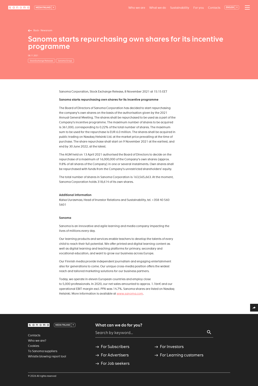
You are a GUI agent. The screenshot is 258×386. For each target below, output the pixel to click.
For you (198, 7)
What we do (157, 7)
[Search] (209, 332)
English (230, 7)
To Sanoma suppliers (42, 351)
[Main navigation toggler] (246, 7)
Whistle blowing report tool (47, 356)
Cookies (33, 346)
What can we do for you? (118, 325)
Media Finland (43, 7)
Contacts (214, 7)
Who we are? (37, 340)
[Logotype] (19, 7)
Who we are (136, 7)
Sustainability (179, 7)
